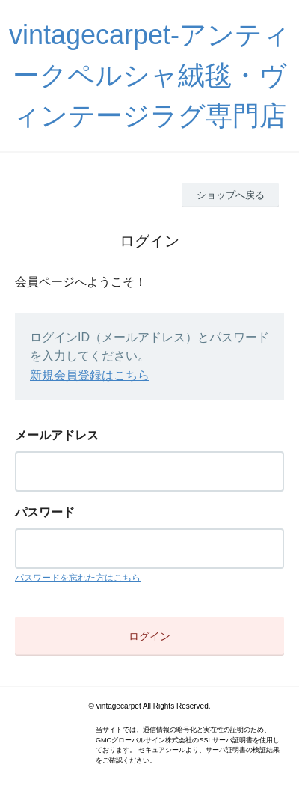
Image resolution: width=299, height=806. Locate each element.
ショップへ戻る (231, 195)
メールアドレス (57, 435)
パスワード (45, 512)
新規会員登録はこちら (90, 375)
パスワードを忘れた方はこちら (78, 578)
